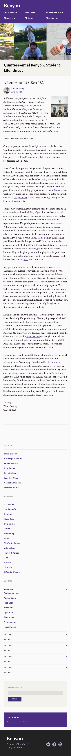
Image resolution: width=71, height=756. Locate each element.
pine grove (28, 252)
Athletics (29, 18)
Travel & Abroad (11, 553)
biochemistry (53, 362)
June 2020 (8, 603)
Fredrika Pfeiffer (11, 488)
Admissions (9, 548)
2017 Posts (8, 645)
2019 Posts (8, 634)
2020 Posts (8, 589)
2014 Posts (8, 662)
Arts (6, 558)
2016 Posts (8, 651)
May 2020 (8, 608)
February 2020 (10, 622)
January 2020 (10, 627)
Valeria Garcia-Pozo (13, 483)
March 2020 (9, 617)
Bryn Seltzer (10, 473)
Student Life (9, 18)
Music (7, 538)
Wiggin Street (20, 197)
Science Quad (33, 336)
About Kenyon (10, 13)
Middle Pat (41, 237)
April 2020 (8, 613)
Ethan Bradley (17, 89)
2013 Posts (8, 667)
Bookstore (59, 190)
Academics (30, 13)
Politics (7, 563)
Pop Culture (9, 524)
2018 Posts (8, 640)
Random (8, 514)
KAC (26, 259)
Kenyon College (12, 6)
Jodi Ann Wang (11, 478)
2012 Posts (8, 673)
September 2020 (11, 593)
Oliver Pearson (11, 464)
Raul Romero (10, 468)
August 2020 (10, 598)
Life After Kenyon (12, 572)
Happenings (10, 534)
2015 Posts (8, 656)
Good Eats (9, 519)
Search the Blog (15, 688)
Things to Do (10, 567)
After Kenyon (52, 18)
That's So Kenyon (12, 543)
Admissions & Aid (54, 13)
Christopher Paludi (13, 459)
